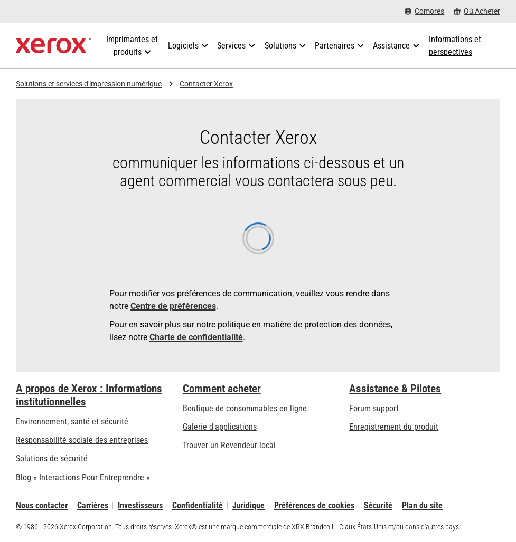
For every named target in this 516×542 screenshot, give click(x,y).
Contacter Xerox (206, 83)
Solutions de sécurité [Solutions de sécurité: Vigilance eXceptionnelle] (52, 458)
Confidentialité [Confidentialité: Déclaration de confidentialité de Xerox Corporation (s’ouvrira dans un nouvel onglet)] (197, 505)
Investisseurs (140, 505)
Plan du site (422, 505)
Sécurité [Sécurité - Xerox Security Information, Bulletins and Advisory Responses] (378, 505)
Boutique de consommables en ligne (245, 408)
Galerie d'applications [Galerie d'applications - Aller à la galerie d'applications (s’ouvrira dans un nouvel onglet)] (220, 427)
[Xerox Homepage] (53, 45)
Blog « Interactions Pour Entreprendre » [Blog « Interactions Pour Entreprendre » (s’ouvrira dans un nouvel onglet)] (83, 477)
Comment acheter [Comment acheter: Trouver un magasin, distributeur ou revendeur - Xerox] (222, 388)
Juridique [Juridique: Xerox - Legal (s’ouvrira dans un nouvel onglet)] (248, 505)
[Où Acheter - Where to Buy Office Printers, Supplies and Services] (477, 11)
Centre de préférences (173, 306)
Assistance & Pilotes (395, 388)
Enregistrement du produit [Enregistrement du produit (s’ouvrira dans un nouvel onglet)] (393, 427)
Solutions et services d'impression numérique (89, 83)
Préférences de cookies (314, 505)
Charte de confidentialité (196, 337)
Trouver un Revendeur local (229, 445)
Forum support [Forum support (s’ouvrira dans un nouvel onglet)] (374, 408)
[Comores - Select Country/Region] (424, 11)
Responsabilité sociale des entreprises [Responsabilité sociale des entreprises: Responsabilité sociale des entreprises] (82, 440)
